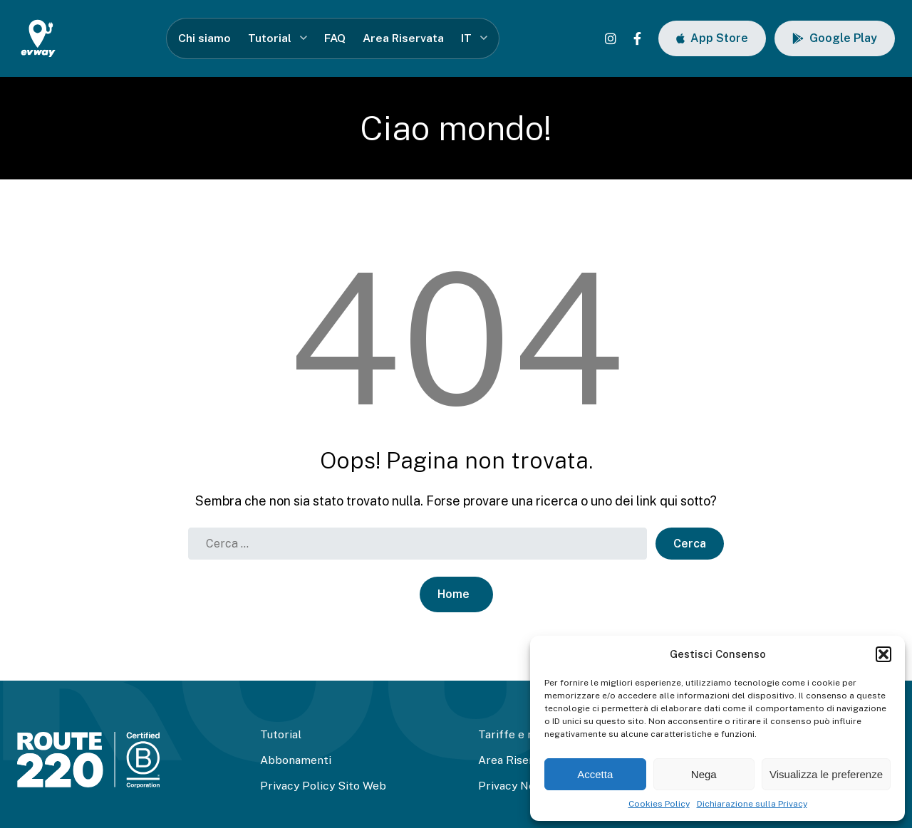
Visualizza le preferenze (826, 774)
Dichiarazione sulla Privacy (752, 804)
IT (466, 38)
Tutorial (269, 38)
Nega (704, 774)
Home (453, 594)
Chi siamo (204, 38)
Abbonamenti (295, 760)
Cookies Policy (659, 804)
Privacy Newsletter (529, 785)
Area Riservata (403, 38)
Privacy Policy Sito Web (323, 785)
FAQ (335, 38)
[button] (883, 654)
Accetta (595, 774)
